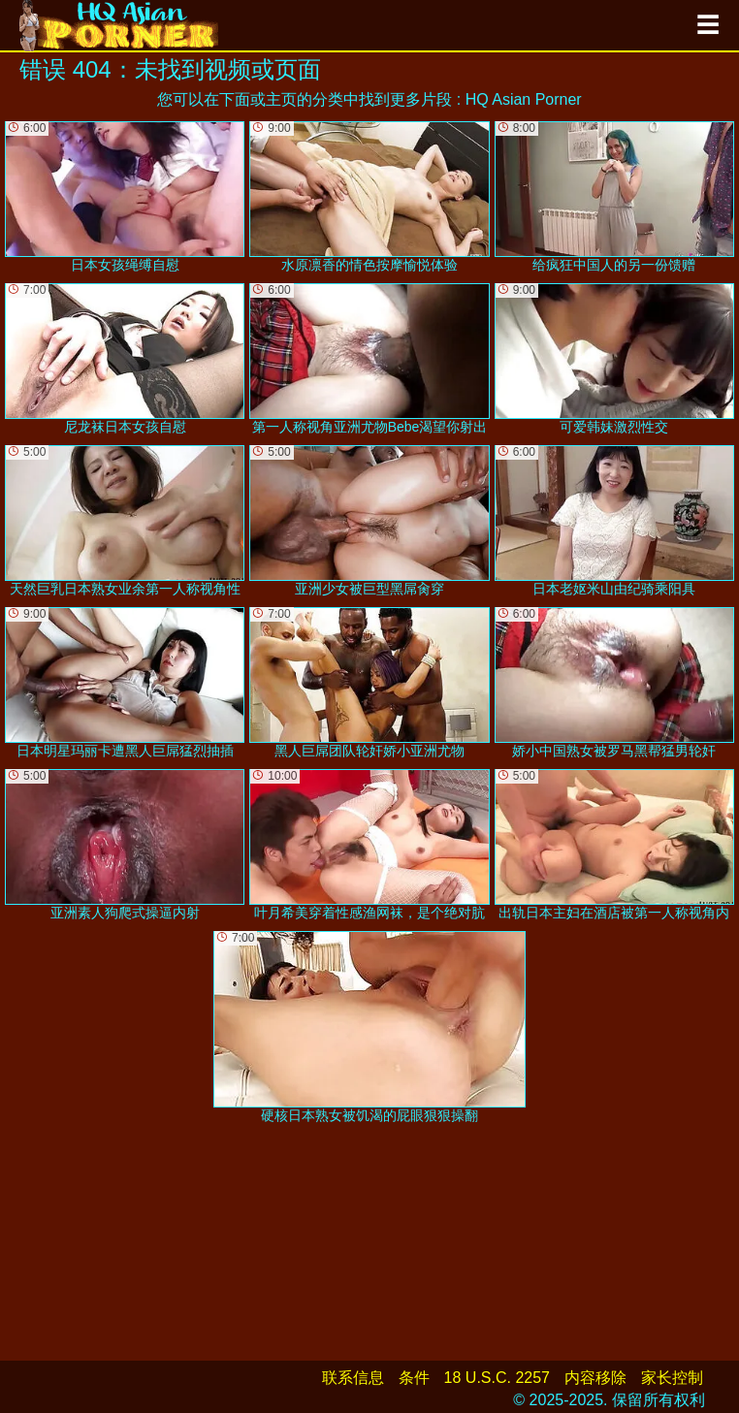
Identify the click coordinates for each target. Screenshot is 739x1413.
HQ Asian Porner (524, 99)
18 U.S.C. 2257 (497, 1377)
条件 (414, 1377)
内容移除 (595, 1377)
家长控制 (672, 1377)
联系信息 (353, 1377)
